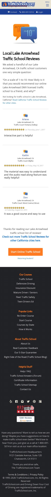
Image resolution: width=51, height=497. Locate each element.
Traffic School (25, 279)
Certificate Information (25, 380)
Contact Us (25, 389)
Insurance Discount (25, 288)
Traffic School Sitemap (25, 384)
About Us (25, 343)
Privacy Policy (36, 474)
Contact (13, 12)
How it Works (25, 329)
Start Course (25, 320)
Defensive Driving (25, 283)
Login (39, 12)
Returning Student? (25, 258)
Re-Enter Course (25, 315)
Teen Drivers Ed (25, 301)
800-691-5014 (27, 12)
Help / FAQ (25, 371)
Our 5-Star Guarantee (25, 352)
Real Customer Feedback (25, 348)
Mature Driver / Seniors (25, 292)
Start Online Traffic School (25, 251)
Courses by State (25, 324)
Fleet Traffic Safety (25, 297)
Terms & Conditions (18, 474)
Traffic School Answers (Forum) (25, 375)
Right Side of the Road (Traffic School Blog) (25, 356)
